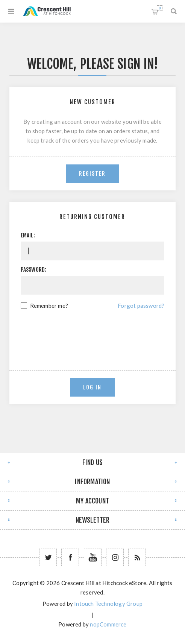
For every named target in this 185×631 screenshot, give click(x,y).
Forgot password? (141, 305)
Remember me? (49, 305)
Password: (34, 269)
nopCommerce (108, 624)
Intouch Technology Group (108, 603)
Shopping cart (159, 8)
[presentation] (92, 331)
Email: (28, 235)
